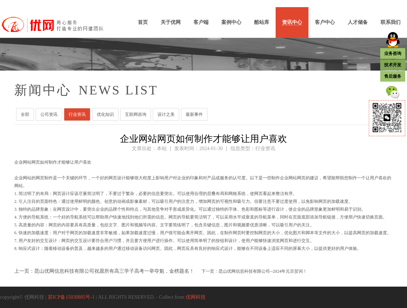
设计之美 (166, 114)
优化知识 (105, 114)
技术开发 (392, 64)
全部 (25, 114)
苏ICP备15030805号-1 (71, 297)
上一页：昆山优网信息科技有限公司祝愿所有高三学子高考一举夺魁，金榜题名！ (104, 271)
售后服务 (392, 76)
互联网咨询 (135, 114)
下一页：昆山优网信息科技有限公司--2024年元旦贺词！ (254, 271)
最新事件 (194, 114)
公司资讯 (48, 114)
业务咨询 (392, 53)
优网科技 (196, 297)
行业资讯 (77, 114)
